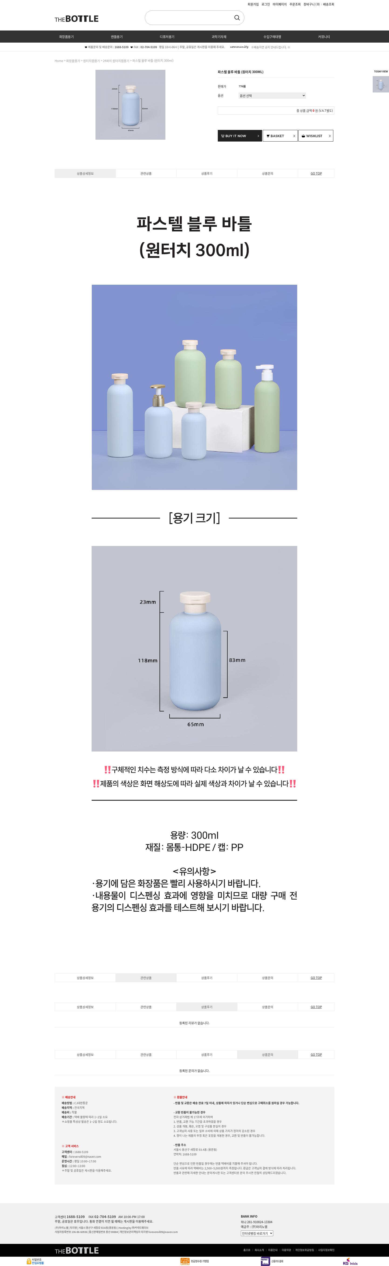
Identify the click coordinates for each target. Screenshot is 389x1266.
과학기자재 (219, 36)
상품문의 (267, 173)
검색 (237, 18)
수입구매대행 (272, 36)
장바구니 (312, 4)
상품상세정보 (85, 173)
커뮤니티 (324, 36)
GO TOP (316, 173)
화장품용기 (66, 36)
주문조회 (295, 4)
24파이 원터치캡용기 (116, 60)
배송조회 (328, 4)
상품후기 (206, 173)
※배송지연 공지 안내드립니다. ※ (270, 47)
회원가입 (253, 4)
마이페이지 (280, 4)
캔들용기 (117, 36)
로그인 (266, 4)
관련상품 (146, 173)
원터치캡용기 (91, 60)
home (59, 60)
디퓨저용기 (167, 36)
